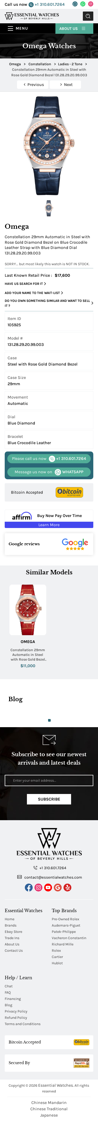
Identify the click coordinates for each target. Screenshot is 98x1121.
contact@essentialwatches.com (49, 877)
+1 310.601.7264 (46, 4)
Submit (88, 16)
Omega (28, 641)
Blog (8, 1005)
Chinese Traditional (48, 1108)
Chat (9, 986)
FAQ (8, 992)
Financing (13, 999)
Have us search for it (25, 284)
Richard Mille (62, 944)
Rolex (56, 950)
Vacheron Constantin (69, 938)
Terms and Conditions (23, 1024)
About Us (72, 28)
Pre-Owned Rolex (65, 919)
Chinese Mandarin (49, 1102)
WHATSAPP (49, 472)
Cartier (57, 957)
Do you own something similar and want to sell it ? (49, 303)
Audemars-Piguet (66, 925)
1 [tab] (49, 720)
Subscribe (49, 799)
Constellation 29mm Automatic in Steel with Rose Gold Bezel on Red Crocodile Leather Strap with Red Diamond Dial (27, 655)
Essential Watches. (56, 1085)
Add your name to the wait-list (34, 293)
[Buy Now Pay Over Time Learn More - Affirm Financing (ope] (49, 519)
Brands (10, 925)
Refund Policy (16, 1017)
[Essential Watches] (32, 16)
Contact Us (14, 950)
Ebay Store (13, 931)
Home (9, 919)
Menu (22, 28)
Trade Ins (12, 938)
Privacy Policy (16, 1011)
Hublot (57, 963)
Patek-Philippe (64, 931)
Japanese (49, 1115)
